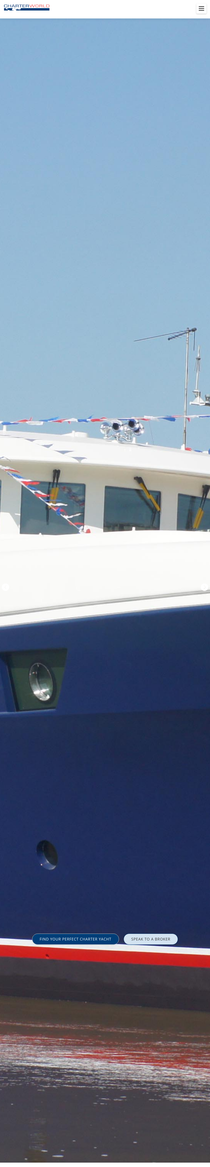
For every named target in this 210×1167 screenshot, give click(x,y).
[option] (105, 583)
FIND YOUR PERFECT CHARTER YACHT (76, 939)
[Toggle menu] (201, 8)
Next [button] (204, 587)
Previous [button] (5, 587)
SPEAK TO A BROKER (150, 939)
